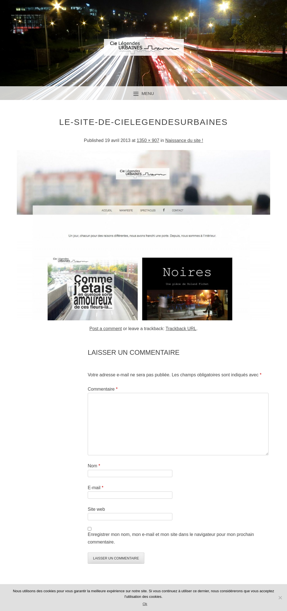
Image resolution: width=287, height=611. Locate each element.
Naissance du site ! (184, 140)
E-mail (95, 487)
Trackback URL (181, 328)
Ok (145, 604)
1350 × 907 (148, 140)
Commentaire (103, 389)
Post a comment (105, 328)
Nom (94, 465)
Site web (96, 509)
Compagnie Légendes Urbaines (143, 52)
